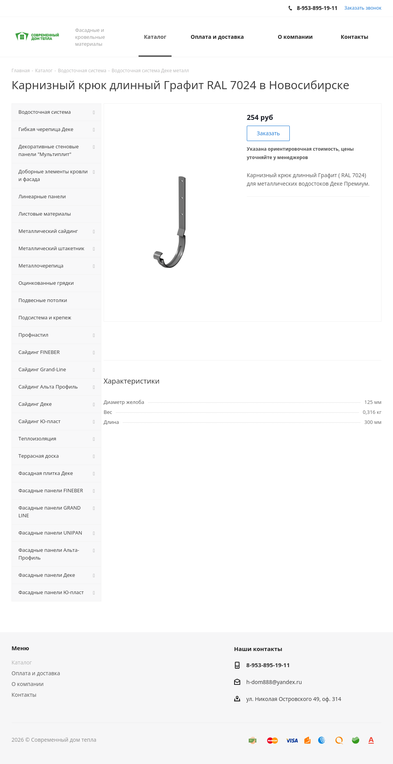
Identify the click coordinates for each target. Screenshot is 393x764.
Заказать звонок (362, 8)
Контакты (24, 694)
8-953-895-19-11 (268, 665)
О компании (28, 684)
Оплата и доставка (36, 673)
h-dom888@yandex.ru (274, 682)
